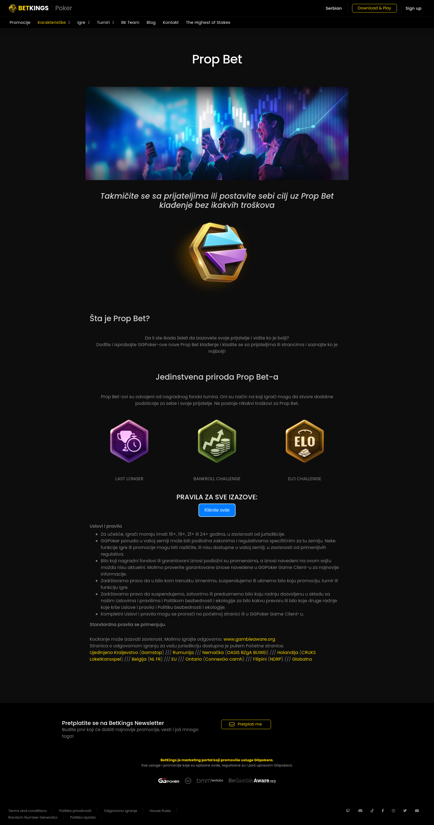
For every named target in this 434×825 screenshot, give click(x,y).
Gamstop (151, 652)
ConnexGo (216, 659)
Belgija (139, 659)
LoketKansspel (105, 659)
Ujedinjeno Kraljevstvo (114, 652)
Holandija (287, 652)
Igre (83, 22)
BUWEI (260, 652)
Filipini (260, 659)
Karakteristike (54, 22)
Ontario (193, 659)
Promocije (20, 22)
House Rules (160, 810)
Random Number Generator (33, 817)
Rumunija (183, 652)
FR (158, 659)
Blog (151, 22)
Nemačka (213, 652)
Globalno (302, 659)
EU (174, 659)
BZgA (246, 652)
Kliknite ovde (217, 510)
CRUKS (308, 652)
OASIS (233, 652)
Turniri (105, 22)
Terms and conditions (27, 810)
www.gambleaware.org (249, 639)
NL (152, 659)
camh (235, 659)
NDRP (275, 659)
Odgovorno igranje (120, 810)
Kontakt (171, 22)
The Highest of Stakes (208, 22)
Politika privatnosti (75, 810)
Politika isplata (83, 817)
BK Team (130, 22)
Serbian (330, 8)
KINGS (40, 8)
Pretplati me (245, 724)
